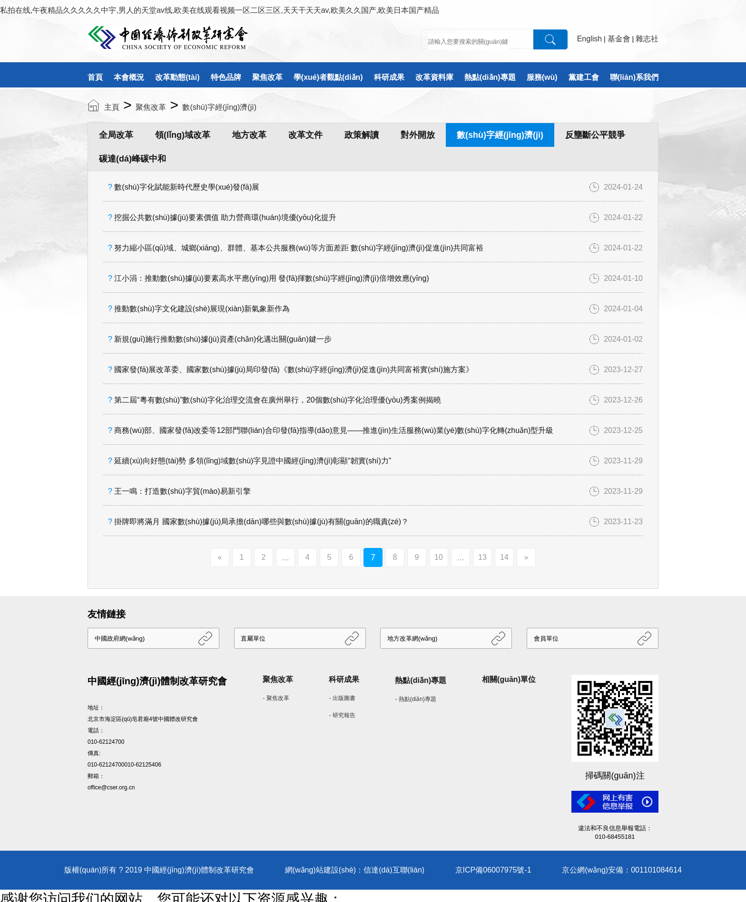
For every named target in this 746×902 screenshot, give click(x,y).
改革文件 (305, 135)
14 (504, 557)
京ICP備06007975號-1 (493, 870)
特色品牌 (226, 77)
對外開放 (418, 135)
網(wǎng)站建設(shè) (320, 870)
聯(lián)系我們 (634, 77)
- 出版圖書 (342, 698)
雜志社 (647, 39)
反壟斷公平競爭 (595, 135)
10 (438, 557)
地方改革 (249, 135)
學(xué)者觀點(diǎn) (328, 77)
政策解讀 (361, 135)
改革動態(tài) (177, 77)
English (589, 39)
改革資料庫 (434, 77)
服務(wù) (542, 77)
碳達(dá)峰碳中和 (132, 158)
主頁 (111, 107)
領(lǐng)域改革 (182, 135)
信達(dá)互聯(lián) (393, 870)
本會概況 (129, 77)
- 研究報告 (342, 715)
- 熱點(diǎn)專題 (415, 699)
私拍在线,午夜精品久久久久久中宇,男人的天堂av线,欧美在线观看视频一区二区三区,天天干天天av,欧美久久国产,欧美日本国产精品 (219, 10)
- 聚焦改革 (276, 698)
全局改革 (116, 135)
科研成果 (389, 77)
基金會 (619, 39)
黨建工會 (584, 77)
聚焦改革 (267, 77)
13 (482, 557)
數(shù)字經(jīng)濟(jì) (219, 107)
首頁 (95, 77)
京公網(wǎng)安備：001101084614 (622, 870)
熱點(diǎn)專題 (490, 77)
